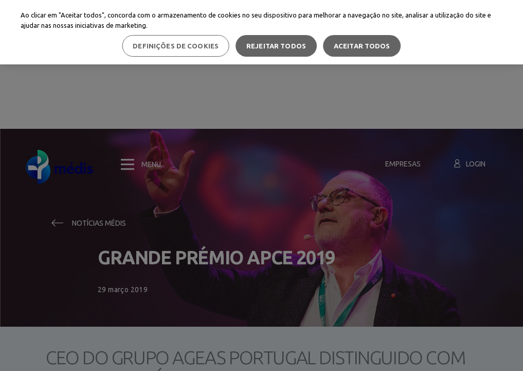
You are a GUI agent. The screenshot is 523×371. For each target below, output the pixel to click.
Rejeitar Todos (276, 45)
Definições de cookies (176, 45)
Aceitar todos (362, 45)
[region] (261, 32)
